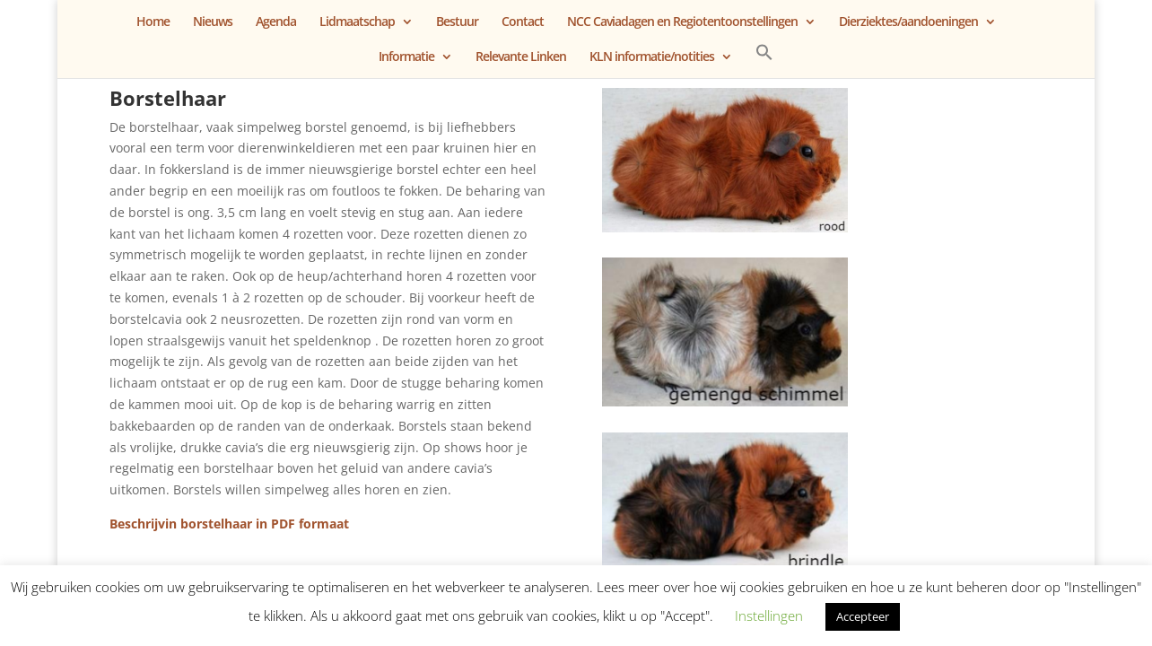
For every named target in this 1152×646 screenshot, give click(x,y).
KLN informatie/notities (651, 57)
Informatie (406, 57)
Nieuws (212, 22)
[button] (764, 60)
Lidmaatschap (357, 22)
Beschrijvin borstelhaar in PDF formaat (229, 523)
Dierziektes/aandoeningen (908, 22)
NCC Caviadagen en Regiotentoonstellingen (682, 22)
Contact (523, 22)
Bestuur (457, 22)
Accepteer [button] (862, 616)
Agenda (276, 22)
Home (153, 22)
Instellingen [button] (769, 615)
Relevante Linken (521, 57)
